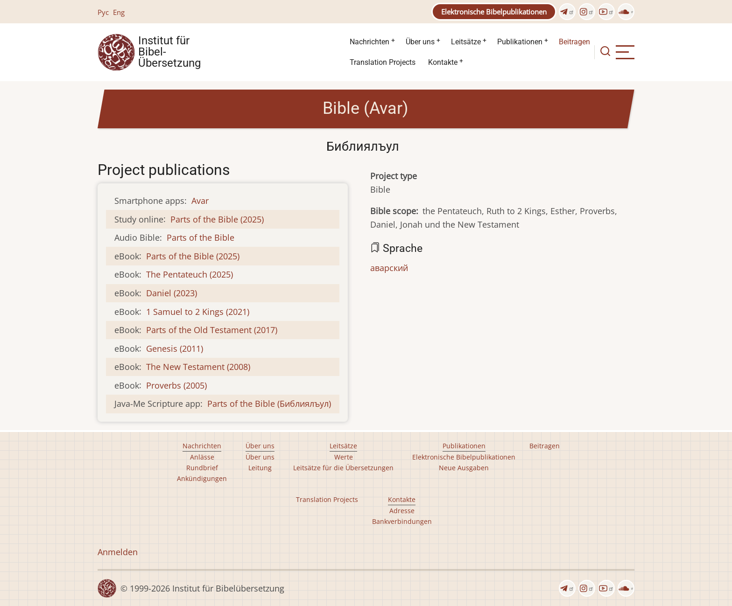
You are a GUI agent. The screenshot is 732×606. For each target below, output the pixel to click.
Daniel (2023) (171, 293)
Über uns (420, 41)
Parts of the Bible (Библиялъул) (269, 403)
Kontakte (443, 62)
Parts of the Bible (200, 237)
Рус (103, 12)
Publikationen (519, 41)
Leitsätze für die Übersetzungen (343, 467)
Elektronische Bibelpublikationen (494, 11)
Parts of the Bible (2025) (217, 219)
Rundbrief (202, 467)
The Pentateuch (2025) (189, 274)
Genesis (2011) (174, 348)
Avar (200, 200)
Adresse (402, 510)
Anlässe (202, 457)
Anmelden (118, 551)
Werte (343, 457)
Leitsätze (466, 41)
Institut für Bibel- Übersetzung (169, 52)
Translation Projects (382, 62)
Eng (119, 12)
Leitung (260, 467)
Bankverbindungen (402, 521)
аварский (389, 267)
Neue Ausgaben (464, 467)
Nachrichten (369, 41)
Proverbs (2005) (176, 385)
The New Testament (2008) (198, 366)
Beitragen (574, 41)
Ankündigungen (202, 478)
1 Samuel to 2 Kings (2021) (197, 311)
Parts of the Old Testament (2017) (211, 329)
